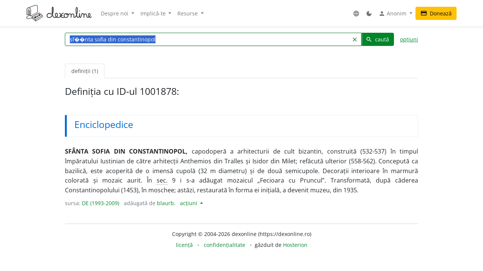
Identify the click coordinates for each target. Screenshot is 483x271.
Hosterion (295, 244)
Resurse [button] (188, 13)
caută (377, 39)
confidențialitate (224, 244)
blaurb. (166, 203)
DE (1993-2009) (100, 203)
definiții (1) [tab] (84, 71)
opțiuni (409, 39)
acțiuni (189, 203)
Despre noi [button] (115, 13)
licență (184, 244)
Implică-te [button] (153, 13)
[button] (356, 13)
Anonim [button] (393, 13)
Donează (436, 13)
